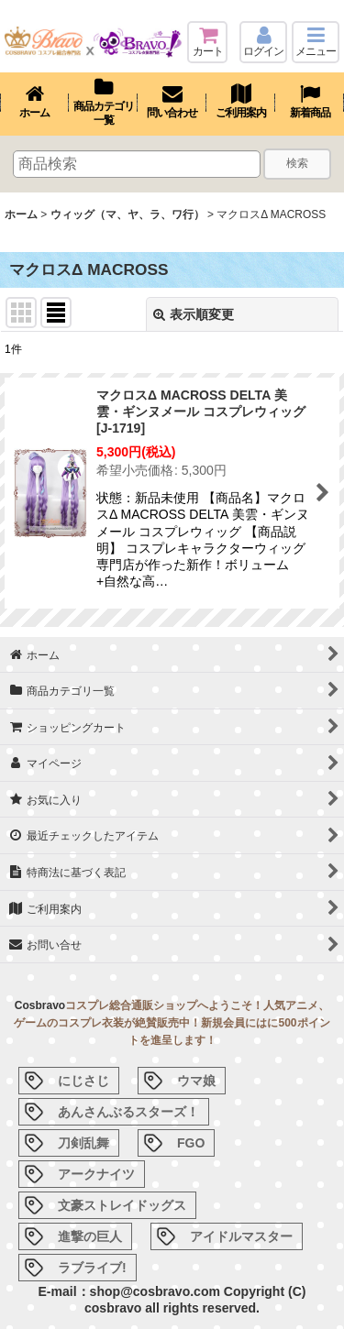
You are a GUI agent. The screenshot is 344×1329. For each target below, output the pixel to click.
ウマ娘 (196, 1080)
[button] (315, 42)
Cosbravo (40, 1005)
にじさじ (83, 1080)
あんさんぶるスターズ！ (128, 1111)
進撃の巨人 (90, 1236)
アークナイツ (96, 1174)
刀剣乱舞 (83, 1143)
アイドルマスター (241, 1236)
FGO (191, 1143)
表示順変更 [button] (193, 314)
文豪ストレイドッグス (122, 1205)
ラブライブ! (92, 1267)
